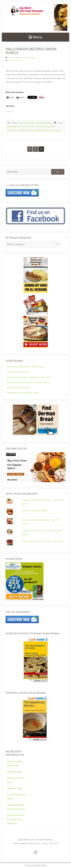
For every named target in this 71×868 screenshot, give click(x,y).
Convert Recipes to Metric (16, 796)
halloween (11, 130)
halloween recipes (41, 130)
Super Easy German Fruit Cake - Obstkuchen (42, 541)
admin (33, 58)
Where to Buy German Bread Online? (23, 392)
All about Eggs (14, 772)
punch (58, 130)
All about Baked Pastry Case (15, 763)
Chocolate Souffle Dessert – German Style (25, 366)
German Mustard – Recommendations (16, 807)
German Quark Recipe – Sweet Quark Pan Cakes (29, 377)
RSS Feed (54, 843)
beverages (12, 126)
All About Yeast (15, 788)
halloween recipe (24, 130)
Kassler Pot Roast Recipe (18, 387)
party (52, 130)
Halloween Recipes (43, 123)
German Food (23, 126)
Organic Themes (41, 843)
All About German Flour (16, 780)
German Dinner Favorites (18, 372)
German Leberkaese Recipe (34, 510)
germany (51, 126)
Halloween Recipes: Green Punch (30, 51)
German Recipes (26, 123)
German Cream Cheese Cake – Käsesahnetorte (28, 382)
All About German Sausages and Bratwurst (16, 819)
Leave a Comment (15, 61)
